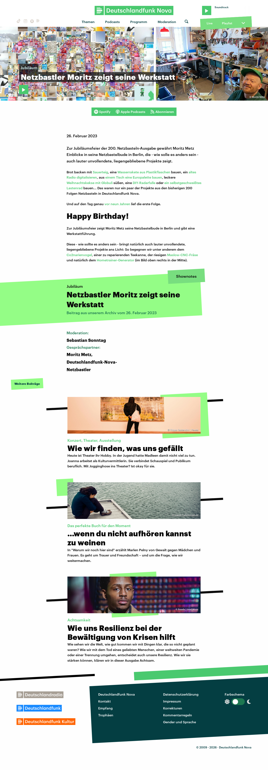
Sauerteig (100, 172)
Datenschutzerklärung (180, 694)
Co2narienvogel (79, 255)
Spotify (102, 112)
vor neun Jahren (117, 204)
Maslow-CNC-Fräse (182, 255)
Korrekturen (172, 708)
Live (210, 23)
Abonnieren (162, 112)
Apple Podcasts (130, 112)
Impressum (172, 701)
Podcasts (112, 22)
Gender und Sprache (179, 722)
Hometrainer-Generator (115, 260)
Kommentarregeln (177, 715)
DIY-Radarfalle (144, 183)
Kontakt (104, 701)
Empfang (105, 708)
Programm (138, 22)
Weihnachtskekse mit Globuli (90, 183)
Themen (88, 22)
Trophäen (105, 715)
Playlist (227, 23)
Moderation (167, 22)
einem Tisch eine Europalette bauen (133, 177)
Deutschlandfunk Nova (116, 694)
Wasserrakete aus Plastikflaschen (143, 172)
